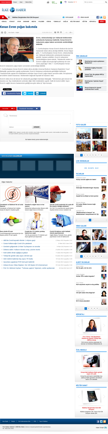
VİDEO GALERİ (81, 226)
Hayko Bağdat (88, 275)
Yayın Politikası (43, 421)
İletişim (13, 421)
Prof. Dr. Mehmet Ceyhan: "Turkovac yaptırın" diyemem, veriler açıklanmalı (29, 268)
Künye (15, 2)
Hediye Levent (88, 292)
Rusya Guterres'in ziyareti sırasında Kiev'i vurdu (93, 88)
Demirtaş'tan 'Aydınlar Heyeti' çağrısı (94, 81)
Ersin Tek (88, 187)
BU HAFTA (91, 168)
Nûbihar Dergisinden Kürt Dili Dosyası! (25, 17)
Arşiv (21, 2)
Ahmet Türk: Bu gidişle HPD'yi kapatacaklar (94, 75)
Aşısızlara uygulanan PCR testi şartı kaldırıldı (18, 262)
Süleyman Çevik (88, 178)
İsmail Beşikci (88, 300)
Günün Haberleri (5, 2)
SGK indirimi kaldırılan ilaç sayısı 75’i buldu (18, 259)
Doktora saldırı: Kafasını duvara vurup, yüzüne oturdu (21, 249)
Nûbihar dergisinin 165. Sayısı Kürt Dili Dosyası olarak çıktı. (91, 410)
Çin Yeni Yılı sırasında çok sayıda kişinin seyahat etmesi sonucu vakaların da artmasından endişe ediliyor (62, 207)
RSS (35, 421)
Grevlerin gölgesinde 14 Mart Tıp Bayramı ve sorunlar (21, 246)
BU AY (97, 168)
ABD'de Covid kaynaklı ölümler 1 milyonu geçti (19, 240)
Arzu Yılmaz (88, 283)
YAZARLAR (80, 174)
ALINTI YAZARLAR (82, 262)
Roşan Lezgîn (88, 195)
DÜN (85, 168)
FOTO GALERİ (81, 125)
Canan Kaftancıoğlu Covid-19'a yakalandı (17, 243)
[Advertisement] (37, 102)
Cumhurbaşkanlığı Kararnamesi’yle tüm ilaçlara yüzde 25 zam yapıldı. (12, 233)
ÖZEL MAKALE (81, 350)
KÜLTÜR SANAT (82, 385)
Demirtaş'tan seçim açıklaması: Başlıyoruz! (94, 62)
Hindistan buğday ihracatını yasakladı (93, 68)
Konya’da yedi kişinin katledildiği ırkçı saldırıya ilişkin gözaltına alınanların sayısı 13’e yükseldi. (91, 376)
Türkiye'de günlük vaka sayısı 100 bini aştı (17, 256)
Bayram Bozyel (88, 204)
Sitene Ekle (28, 2)
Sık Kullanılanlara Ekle (24, 421)
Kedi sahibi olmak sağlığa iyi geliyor (15, 253)
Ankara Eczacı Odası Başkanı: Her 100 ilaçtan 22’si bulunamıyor (25, 265)
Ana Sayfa (5, 421)
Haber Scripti (100, 427)
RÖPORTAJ (80, 314)
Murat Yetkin (88, 267)
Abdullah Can (88, 212)
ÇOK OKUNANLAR (82, 161)
